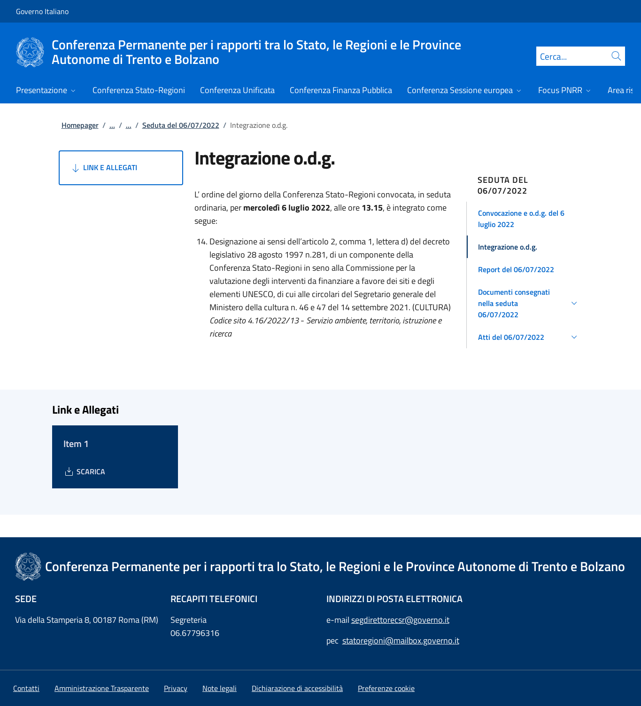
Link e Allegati (103, 168)
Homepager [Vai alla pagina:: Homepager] (80, 125)
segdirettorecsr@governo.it (400, 619)
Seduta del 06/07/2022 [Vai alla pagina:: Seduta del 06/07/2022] (180, 125)
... (112, 125)
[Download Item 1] (84, 471)
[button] (529, 218)
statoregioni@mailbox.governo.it (400, 640)
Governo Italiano (42, 11)
